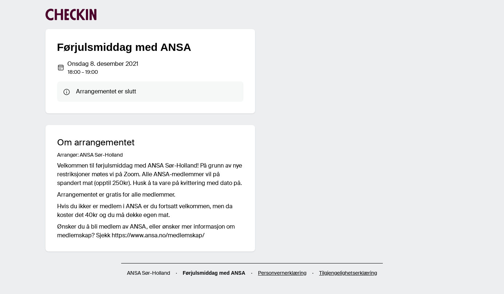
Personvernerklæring (282, 273)
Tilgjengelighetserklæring (348, 273)
